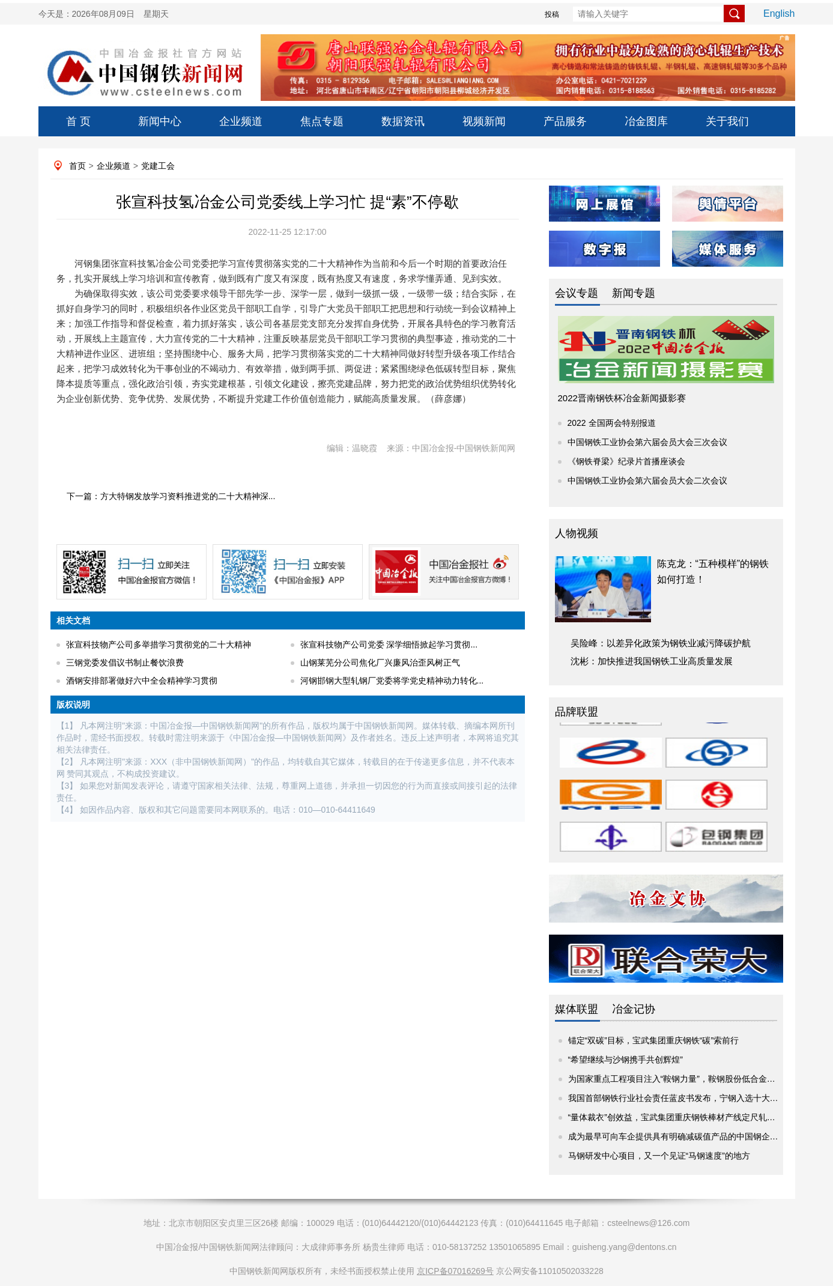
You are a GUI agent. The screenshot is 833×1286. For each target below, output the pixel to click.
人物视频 (576, 533)
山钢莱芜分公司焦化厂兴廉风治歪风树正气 (380, 662)
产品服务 (565, 121)
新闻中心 (159, 121)
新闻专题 (633, 293)
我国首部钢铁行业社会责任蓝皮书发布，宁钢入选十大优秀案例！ (690, 1098)
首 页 (78, 121)
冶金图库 (646, 121)
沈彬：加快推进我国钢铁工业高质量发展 (652, 661)
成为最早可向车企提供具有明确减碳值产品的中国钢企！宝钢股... (689, 1136)
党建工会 (158, 166)
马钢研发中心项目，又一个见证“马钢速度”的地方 (659, 1155)
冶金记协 (633, 1009)
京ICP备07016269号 (455, 1271)
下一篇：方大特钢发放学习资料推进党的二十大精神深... (171, 496)
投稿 (552, 14)
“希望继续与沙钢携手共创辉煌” (625, 1059)
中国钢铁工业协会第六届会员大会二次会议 (647, 480)
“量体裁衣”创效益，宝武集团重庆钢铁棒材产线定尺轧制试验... (683, 1117)
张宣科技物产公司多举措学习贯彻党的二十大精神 (158, 644)
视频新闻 (484, 121)
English (779, 13)
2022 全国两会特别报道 (612, 423)
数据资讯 (403, 121)
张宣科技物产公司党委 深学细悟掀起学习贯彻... (389, 644)
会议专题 (576, 293)
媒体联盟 (576, 1009)
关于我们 (727, 121)
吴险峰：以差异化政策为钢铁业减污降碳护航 (661, 643)
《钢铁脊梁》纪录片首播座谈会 (626, 461)
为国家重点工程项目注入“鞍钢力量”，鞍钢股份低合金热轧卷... (683, 1079)
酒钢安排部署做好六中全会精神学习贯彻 (141, 680)
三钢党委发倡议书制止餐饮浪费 (125, 662)
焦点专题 (322, 121)
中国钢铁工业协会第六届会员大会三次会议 (647, 442)
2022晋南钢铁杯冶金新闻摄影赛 (622, 398)
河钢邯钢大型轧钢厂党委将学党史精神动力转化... (392, 680)
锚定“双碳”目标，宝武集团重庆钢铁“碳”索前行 (653, 1040)
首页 (77, 166)
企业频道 (240, 121)
